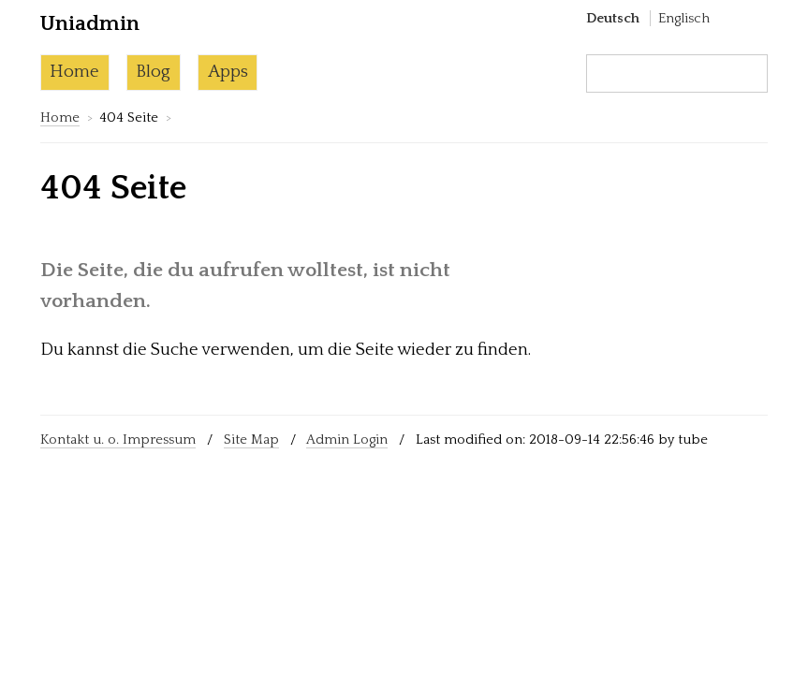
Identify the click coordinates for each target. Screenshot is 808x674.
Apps (228, 71)
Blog (153, 71)
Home (74, 71)
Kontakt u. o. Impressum (118, 439)
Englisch (684, 18)
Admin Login (347, 439)
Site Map (251, 439)
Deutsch (612, 18)
